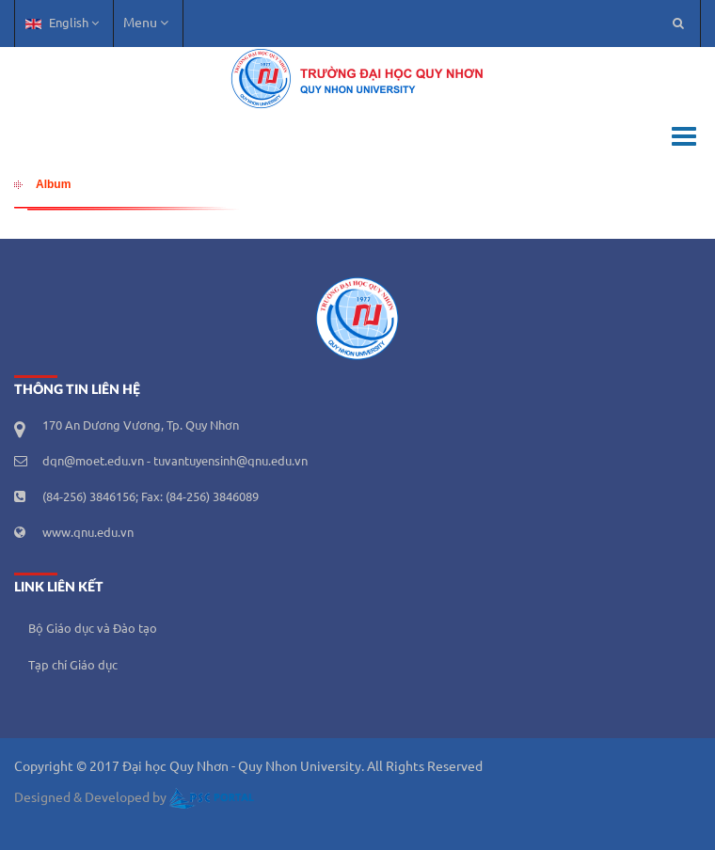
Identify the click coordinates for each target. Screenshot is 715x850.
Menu (145, 23)
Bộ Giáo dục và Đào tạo (92, 629)
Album (53, 184)
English (62, 23)
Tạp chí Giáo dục (73, 665)
